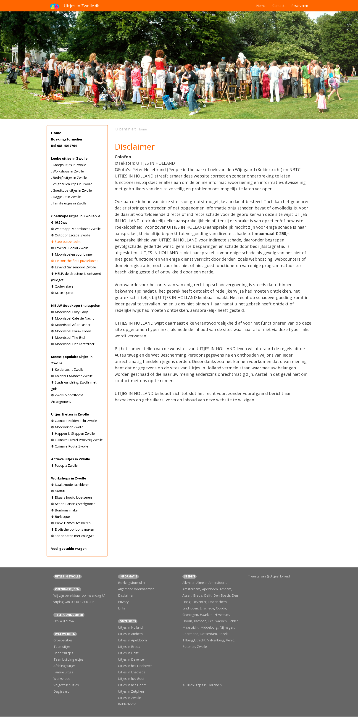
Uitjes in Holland (130, 627)
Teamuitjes (62, 646)
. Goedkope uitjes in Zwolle (71, 190)
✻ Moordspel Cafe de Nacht (72, 318)
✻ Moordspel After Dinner (70, 325)
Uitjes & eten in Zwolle (70, 414)
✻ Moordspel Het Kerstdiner (72, 344)
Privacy (123, 602)
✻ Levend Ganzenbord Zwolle (73, 267)
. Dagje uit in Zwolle (66, 197)
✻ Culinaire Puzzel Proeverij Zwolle (77, 440)
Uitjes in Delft (128, 653)
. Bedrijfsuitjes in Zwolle (69, 177)
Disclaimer (126, 595)
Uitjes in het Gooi (131, 678)
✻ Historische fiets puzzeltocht (74, 261)
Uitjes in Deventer (131, 659)
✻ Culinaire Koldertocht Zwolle (74, 420)
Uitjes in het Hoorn (132, 685)
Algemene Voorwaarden (136, 589)
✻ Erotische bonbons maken (72, 529)
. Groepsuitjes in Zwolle (68, 165)
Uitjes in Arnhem (130, 634)
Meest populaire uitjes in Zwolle (71, 360)
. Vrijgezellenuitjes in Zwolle (71, 184)
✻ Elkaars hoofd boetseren (71, 497)
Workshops (61, 678)
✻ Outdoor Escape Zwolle (70, 235)
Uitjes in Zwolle (129, 698)
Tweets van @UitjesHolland (269, 576)
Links (122, 608)
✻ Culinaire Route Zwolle (69, 446)
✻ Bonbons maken (65, 510)
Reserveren (299, 5)
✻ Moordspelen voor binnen (72, 254)
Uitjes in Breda (129, 646)
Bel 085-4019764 (64, 145)
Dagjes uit (61, 691)
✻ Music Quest (62, 293)
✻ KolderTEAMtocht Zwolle (72, 376)
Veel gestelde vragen (69, 548)
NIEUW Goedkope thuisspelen (75, 305)
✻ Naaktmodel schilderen (70, 484)
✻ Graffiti (58, 491)
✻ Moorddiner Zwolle (67, 427)
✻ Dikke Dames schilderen (71, 523)
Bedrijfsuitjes (63, 653)
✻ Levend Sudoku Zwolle (70, 248)
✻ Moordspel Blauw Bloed (71, 331)
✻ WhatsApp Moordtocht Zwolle (76, 229)
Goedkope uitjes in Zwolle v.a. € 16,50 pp (76, 219)
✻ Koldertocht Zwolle (67, 369)
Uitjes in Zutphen (131, 691)
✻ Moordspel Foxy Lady (69, 312)
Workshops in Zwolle (68, 478)
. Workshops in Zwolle (67, 171)
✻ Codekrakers (62, 286)
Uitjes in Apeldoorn (132, 640)
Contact (278, 5)
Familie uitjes (63, 672)
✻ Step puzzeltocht (66, 241)
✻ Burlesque (60, 516)
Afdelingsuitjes (64, 666)
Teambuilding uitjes (68, 659)
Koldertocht (127, 704)
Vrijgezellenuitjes (66, 685)
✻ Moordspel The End (68, 337)
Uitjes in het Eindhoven (135, 666)
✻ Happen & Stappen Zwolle (73, 433)
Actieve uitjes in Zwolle (70, 459)
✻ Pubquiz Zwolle (64, 465)
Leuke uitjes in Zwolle (69, 158)
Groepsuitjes (63, 640)
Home (261, 5)
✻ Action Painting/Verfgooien (73, 504)
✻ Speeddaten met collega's (72, 536)
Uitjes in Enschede (131, 672)
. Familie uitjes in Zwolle (69, 203)
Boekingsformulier (66, 139)
